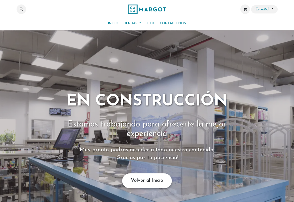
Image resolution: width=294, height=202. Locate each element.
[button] (21, 9)
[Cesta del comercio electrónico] (245, 9)
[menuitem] (113, 23)
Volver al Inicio (147, 180)
